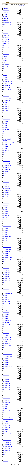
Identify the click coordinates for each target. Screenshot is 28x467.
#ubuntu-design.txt (6, 154)
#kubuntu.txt (5, 33)
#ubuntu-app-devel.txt (7, 91)
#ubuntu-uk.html (6, 375)
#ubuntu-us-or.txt (6, 406)
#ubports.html (5, 77)
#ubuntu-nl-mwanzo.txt (7, 293)
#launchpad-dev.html (7, 35)
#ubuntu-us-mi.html (6, 396)
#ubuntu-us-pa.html (6, 408)
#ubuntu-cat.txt (6, 129)
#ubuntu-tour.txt (6, 364)
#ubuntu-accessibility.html (8, 81)
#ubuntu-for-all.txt (6, 188)
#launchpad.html (6, 39)
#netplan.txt (5, 70)
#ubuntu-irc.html (6, 215)
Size (22, 5)
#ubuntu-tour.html (6, 362)
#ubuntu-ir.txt (5, 213)
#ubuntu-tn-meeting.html (7, 354)
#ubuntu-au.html (6, 102)
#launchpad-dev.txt (6, 37)
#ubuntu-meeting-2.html (7, 257)
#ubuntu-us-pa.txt (6, 410)
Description (25, 5)
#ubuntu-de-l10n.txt (6, 146)
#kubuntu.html (5, 31)
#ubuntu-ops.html (6, 303)
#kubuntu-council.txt (7, 24)
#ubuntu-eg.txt (5, 175)
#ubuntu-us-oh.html (6, 400)
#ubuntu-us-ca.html (6, 383)
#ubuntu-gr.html (6, 194)
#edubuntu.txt (5, 16)
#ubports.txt (5, 79)
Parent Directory (6, 8)
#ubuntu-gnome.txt (6, 192)
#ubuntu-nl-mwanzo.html (7, 291)
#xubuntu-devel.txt (6, 456)
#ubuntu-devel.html (6, 161)
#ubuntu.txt (5, 431)
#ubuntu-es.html (6, 177)
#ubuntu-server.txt (6, 347)
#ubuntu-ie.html (6, 203)
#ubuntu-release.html (7, 324)
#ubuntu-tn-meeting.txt (7, 356)
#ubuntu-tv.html (6, 370)
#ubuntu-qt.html (6, 316)
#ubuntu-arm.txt (6, 96)
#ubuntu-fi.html (6, 182)
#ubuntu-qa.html (6, 312)
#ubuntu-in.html (6, 207)
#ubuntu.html (5, 429)
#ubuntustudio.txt (6, 452)
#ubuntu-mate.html (6, 253)
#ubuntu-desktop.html (7, 156)
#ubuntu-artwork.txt (6, 100)
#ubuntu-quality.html (7, 320)
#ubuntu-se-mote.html (7, 337)
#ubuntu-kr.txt (5, 242)
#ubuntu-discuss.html (7, 165)
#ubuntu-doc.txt (6, 171)
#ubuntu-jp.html (6, 232)
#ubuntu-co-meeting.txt (7, 138)
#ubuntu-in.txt (5, 209)
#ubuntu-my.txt (6, 276)
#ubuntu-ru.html (6, 333)
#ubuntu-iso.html (6, 219)
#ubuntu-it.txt (5, 230)
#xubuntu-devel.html (7, 454)
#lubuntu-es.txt (6, 54)
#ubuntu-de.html (6, 148)
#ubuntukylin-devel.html (7, 442)
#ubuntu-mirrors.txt (6, 272)
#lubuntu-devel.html (6, 47)
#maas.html (5, 60)
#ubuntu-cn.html (6, 131)
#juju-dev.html (5, 18)
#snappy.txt (5, 75)
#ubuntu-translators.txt (7, 368)
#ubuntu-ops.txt (6, 305)
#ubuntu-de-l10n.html (7, 144)
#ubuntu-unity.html (6, 379)
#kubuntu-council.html (7, 22)
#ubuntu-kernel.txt (6, 238)
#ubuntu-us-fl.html (6, 391)
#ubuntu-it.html (6, 228)
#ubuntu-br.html (6, 110)
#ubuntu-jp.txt (5, 234)
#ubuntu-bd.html (6, 106)
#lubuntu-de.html (6, 43)
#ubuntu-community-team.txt (8, 142)
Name (9, 5)
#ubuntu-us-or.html (6, 404)
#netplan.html (5, 68)
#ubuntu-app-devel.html (7, 89)
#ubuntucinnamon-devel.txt (8, 435)
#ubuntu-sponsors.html (7, 349)
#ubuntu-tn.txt (5, 360)
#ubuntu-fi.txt (5, 184)
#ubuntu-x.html (6, 421)
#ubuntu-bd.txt (5, 108)
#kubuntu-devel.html (7, 26)
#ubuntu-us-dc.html (6, 387)
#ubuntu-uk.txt (5, 377)
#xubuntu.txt (5, 461)
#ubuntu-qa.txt (5, 314)
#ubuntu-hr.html (6, 198)
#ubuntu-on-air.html (6, 299)
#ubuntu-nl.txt (5, 297)
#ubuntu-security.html (7, 341)
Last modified (18, 5)
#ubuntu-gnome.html (7, 190)
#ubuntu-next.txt (6, 284)
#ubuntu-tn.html (6, 358)
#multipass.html (6, 64)
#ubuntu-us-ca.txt (6, 385)
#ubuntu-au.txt (5, 104)
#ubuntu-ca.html (6, 123)
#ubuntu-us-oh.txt (6, 402)
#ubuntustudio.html (6, 450)
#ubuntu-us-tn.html (6, 412)
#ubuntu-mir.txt (6, 268)
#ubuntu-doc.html (6, 169)
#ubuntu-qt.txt (5, 318)
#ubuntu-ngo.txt (6, 289)
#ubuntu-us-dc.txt (6, 389)
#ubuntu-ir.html (6, 211)
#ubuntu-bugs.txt (6, 121)
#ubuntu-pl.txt (5, 310)
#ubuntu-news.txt (6, 280)
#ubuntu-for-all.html (6, 186)
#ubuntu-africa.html (6, 85)
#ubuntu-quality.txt (6, 322)
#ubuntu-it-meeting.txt (7, 226)
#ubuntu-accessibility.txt (7, 83)
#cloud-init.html (6, 10)
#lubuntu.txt (5, 58)
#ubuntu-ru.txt (5, 335)
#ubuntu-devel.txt (6, 163)
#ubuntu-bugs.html (6, 119)
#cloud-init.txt (5, 12)
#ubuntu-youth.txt (6, 427)
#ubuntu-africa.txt (6, 87)
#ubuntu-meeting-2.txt (7, 259)
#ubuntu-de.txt (5, 150)
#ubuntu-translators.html (7, 366)
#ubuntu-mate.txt (6, 255)
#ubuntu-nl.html (6, 295)
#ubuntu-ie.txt (5, 205)
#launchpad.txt (6, 41)
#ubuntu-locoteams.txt (7, 247)
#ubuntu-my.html (6, 274)
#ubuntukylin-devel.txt (7, 444)
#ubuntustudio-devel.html (8, 446)
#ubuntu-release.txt (6, 326)
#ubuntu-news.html (6, 278)
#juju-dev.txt (5, 20)
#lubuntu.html (5, 56)
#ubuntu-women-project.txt (8, 419)
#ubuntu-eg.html (6, 173)
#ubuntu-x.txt (5, 423)
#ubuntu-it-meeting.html (7, 224)
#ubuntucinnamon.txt (7, 440)
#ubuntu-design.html (7, 152)
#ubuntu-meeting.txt (7, 263)
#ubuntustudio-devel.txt (7, 448)
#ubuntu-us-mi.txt (6, 398)
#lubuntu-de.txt (6, 45)
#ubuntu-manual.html (7, 249)
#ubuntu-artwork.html (7, 98)
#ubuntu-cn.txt (5, 133)
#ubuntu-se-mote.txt (7, 339)
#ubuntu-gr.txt (5, 196)
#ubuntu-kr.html (6, 240)
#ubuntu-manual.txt (6, 251)
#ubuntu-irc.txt (5, 217)
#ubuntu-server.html (7, 345)
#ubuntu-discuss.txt (6, 167)
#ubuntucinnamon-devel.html (8, 433)
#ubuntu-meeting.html (7, 261)
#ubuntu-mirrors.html (7, 270)
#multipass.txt (5, 66)
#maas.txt (5, 62)
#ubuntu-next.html (6, 282)
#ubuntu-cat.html (6, 127)
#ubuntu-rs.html (6, 328)
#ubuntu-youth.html (6, 425)
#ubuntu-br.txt (5, 112)
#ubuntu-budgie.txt (6, 117)
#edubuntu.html (6, 14)
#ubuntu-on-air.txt (6, 301)
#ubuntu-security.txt (6, 343)
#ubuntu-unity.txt (6, 381)
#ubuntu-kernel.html (7, 236)
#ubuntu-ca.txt (5, 125)
